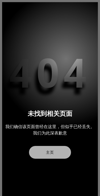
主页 (50, 152)
